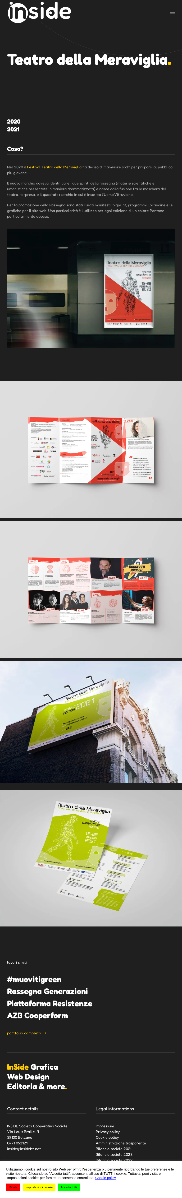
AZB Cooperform (37, 1015)
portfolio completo (24, 1033)
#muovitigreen (34, 979)
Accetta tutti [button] (69, 1187)
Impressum (105, 1126)
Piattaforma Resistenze (49, 1003)
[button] (172, 12)
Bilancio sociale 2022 (114, 1160)
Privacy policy (108, 1131)
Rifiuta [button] (13, 1187)
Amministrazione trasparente (121, 1143)
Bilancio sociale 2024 (114, 1148)
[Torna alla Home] (39, 12)
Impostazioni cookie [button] (39, 1187)
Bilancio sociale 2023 (114, 1154)
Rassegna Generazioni (47, 991)
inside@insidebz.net (24, 1148)
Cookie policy (107, 1137)
